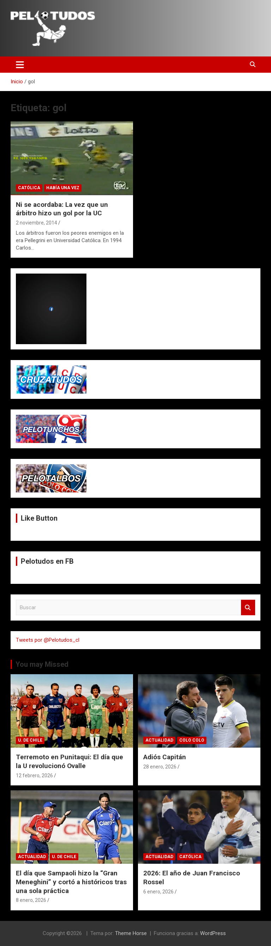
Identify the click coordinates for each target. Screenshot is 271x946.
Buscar (248, 608)
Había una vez (62, 187)
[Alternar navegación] (20, 64)
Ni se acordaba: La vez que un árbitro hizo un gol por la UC (62, 208)
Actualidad (159, 740)
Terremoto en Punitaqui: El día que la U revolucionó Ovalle (69, 761)
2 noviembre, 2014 (36, 223)
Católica (29, 187)
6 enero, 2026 (158, 891)
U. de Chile (30, 740)
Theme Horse (131, 933)
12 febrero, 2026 (34, 775)
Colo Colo (191, 740)
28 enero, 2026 (159, 767)
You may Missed (42, 664)
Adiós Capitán (164, 757)
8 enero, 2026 (31, 900)
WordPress (213, 933)
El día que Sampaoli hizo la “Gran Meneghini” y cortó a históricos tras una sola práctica (71, 881)
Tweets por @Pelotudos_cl (47, 640)
